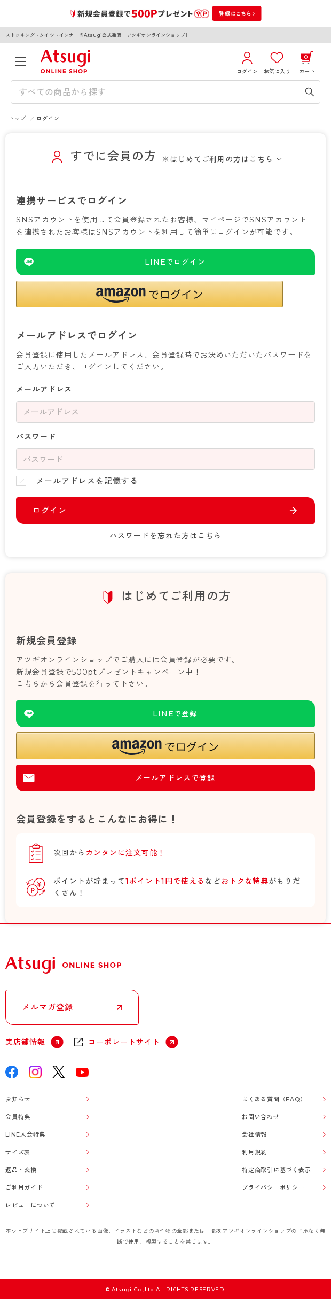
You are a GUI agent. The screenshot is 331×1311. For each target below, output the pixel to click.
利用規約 (254, 1152)
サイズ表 (17, 1152)
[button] (149, 294)
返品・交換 (21, 1170)
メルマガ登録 (47, 1007)
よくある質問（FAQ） (274, 1099)
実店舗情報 (25, 1042)
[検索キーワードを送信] (309, 92)
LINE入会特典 (25, 1134)
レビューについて (30, 1205)
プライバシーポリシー (273, 1187)
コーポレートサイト (124, 1042)
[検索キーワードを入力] (157, 92)
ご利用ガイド (24, 1187)
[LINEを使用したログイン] (165, 262)
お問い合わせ (261, 1117)
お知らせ (17, 1099)
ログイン (50, 510)
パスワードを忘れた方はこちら (165, 536)
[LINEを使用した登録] (165, 713)
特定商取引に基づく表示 (276, 1170)
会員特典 (17, 1117)
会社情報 (254, 1134)
